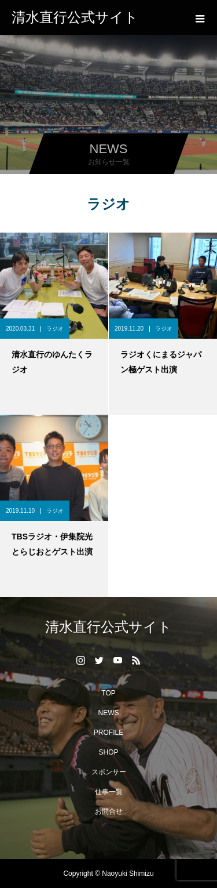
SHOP (108, 752)
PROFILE (108, 732)
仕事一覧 (109, 792)
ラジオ (55, 328)
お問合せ (109, 811)
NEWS (108, 713)
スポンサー (108, 772)
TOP (108, 693)
